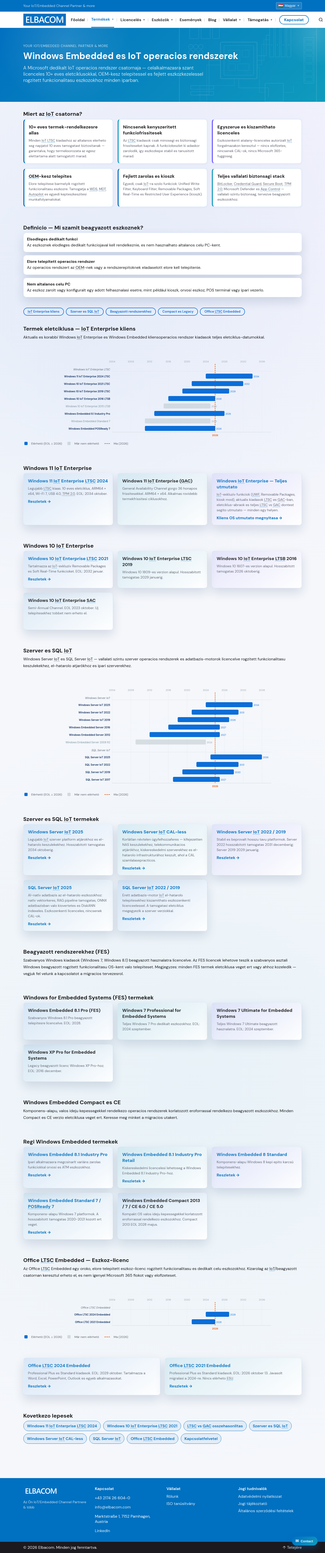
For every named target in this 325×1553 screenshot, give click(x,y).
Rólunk (173, 1496)
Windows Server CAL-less (55, 1438)
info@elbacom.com (113, 1507)
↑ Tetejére (292, 1547)
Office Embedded (222, 311)
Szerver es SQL (84, 311)
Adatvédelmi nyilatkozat (260, 1496)
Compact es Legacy (177, 311)
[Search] (321, 20)
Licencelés (133, 19)
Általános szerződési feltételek (266, 1510)
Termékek (102, 19)
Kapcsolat (294, 19)
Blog (212, 19)
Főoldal (78, 19)
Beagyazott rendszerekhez (130, 311)
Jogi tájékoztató (252, 1503)
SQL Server (107, 1438)
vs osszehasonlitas (215, 1426)
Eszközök (162, 19)
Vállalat (232, 19)
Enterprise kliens (44, 311)
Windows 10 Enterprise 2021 (142, 1426)
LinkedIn (102, 1530)
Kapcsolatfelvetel (201, 1438)
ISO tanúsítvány (181, 1503)
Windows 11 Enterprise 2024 (62, 1426)
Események (191, 19)
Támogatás (260, 19)
